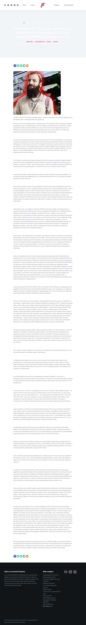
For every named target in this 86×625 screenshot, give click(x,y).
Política (50, 22)
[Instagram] (11, 5)
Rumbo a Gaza (47, 589)
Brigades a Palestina (48, 583)
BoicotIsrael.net (47, 596)
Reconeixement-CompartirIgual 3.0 (29, 620)
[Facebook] (5, 5)
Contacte (33, 5)
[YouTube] (14, 5)
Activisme (40, 22)
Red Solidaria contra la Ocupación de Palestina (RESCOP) (49, 600)
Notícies (46, 22)
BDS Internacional (48, 604)
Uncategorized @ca (58, 22)
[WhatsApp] (18, 5)
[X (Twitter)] (8, 5)
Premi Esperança (68, 5)
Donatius (56, 5)
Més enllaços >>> (48, 606)
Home (24, 5)
